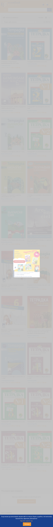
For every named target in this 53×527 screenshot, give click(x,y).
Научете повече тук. (26, 521)
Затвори (27, 524)
